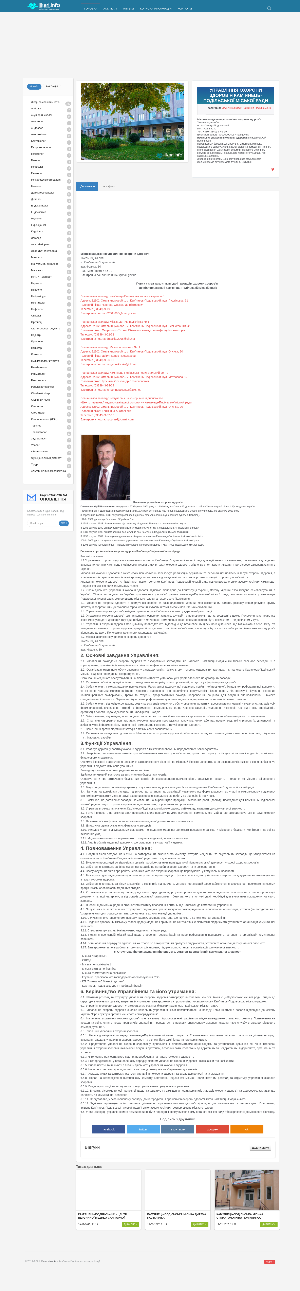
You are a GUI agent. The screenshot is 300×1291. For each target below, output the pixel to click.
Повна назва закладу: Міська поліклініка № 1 (110, 347)
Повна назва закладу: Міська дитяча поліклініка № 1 (114, 321)
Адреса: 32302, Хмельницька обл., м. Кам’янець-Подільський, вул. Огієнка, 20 (131, 351)
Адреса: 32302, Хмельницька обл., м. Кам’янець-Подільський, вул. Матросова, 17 (134, 377)
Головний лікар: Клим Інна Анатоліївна (105, 411)
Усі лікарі (110, 8)
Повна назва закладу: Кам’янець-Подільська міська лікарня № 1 (122, 296)
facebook (108, 1129)
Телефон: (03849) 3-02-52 (97, 334)
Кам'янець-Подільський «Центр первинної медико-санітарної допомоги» (102, 1218)
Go (63, 523)
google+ (212, 1129)
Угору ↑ (270, 1261)
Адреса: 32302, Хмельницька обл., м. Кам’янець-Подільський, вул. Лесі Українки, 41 (135, 326)
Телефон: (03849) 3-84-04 (97, 385)
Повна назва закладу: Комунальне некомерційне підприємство (121, 398)
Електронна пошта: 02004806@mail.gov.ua (108, 313)
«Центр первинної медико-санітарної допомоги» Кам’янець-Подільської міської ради (136, 402)
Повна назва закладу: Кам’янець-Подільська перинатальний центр (124, 372)
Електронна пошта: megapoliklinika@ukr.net (108, 364)
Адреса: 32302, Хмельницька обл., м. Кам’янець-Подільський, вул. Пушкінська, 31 (134, 300)
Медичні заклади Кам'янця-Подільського (246, 107)
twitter (143, 1129)
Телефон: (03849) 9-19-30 (97, 309)
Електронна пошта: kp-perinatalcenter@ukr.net (110, 389)
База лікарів (48, 1261)
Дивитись (130, 1224)
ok (247, 1129)
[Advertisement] (144, 45)
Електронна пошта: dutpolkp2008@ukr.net (107, 338)
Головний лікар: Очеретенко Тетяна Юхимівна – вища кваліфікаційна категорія (132, 330)
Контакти (185, 8)
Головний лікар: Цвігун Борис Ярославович (108, 355)
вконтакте (178, 1129)
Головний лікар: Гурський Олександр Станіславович (114, 381)
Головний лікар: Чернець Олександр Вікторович (112, 304)
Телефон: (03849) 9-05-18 (97, 360)
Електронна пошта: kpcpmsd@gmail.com (107, 419)
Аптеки (128, 8)
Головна (90, 8)
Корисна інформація (155, 8)
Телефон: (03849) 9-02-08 (97, 415)
